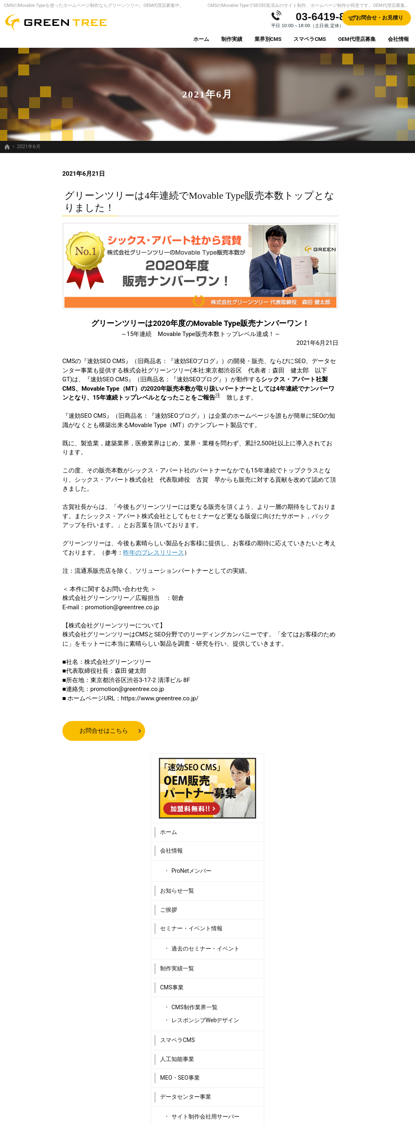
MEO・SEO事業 (332, 494)
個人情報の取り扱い (337, 647)
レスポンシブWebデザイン (357, 436)
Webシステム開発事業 (340, 552)
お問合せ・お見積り (337, 628)
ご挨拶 (320, 325)
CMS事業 (324, 403)
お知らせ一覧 (329, 307)
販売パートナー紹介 (337, 590)
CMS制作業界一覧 (346, 423)
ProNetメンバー (343, 286)
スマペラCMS (329, 456)
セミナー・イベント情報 (343, 344)
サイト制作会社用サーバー (357, 533)
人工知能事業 (329, 475)
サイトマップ (329, 665)
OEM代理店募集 (332, 571)
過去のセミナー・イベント (357, 364)
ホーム (320, 248)
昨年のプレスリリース (95, 552)
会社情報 (323, 267)
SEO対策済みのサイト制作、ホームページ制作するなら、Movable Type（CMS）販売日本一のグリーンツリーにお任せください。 (207, 1106)
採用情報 (323, 609)
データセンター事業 (337, 512)
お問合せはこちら (45, 730)
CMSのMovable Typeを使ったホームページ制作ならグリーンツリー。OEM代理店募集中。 (94, 5)
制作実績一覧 (329, 384)
